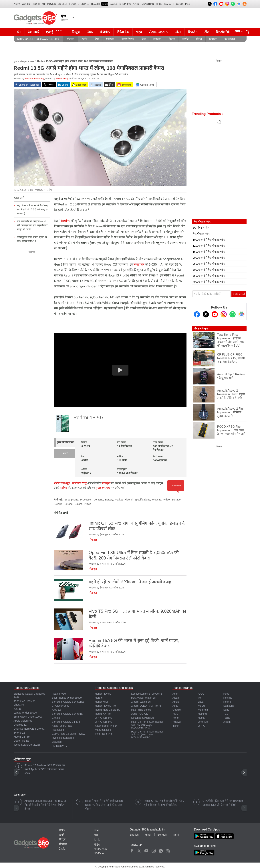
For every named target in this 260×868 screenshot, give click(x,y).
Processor (86, 499)
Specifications (142, 499)
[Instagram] (224, 314)
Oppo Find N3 (21, 740)
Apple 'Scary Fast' (62, 725)
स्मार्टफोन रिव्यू (78, 483)
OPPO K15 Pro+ (104, 721)
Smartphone (71, 499)
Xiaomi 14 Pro (22, 736)
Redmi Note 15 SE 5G (107, 709)
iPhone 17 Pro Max (24, 700)
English (134, 834)
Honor (175, 717)
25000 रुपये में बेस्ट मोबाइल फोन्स (209, 263)
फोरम (178, 32)
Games (113, 4)
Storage (176, 499)
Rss (168, 850)
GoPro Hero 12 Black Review (68, 733)
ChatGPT (19, 704)
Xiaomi (128, 499)
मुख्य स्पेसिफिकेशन (65, 442)
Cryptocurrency (60, 705)
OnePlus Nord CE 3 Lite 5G (29, 728)
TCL (225, 713)
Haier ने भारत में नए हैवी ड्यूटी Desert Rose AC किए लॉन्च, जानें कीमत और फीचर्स (104, 804)
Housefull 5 (58, 729)
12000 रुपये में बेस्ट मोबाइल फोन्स (209, 245)
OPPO (201, 725)
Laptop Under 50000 (25, 712)
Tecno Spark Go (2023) (27, 744)
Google (176, 709)
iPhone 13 (19, 732)
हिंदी (43, 4)
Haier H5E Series (141, 709)
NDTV (17, 4)
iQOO (201, 693)
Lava (200, 701)
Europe (68, 503)
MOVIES (51, 4)
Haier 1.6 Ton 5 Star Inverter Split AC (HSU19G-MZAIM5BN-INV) (147, 734)
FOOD (72, 4)
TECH (105, 4)
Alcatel (176, 697)
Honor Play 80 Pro (105, 705)
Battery (109, 499)
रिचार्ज (191, 32)
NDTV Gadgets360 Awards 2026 (38, 39)
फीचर (90, 32)
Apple (175, 701)
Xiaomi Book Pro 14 (106, 725)
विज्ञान (172, 39)
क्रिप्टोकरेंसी (223, 32)
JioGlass (57, 741)
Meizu (201, 705)
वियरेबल (213, 39)
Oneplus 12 (20, 724)
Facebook (132, 850)
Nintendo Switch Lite (142, 717)
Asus (175, 705)
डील (207, 32)
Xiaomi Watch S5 (141, 701)
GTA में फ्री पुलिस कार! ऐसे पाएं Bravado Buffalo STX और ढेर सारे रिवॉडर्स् (223, 802)
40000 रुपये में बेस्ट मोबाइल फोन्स (209, 281)
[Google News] (241, 314)
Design (59, 503)
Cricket (63, 4)
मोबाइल (70, 39)
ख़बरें (32, 61)
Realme (227, 697)
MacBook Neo (103, 729)
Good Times (183, 4)
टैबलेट (84, 39)
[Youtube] (215, 314)
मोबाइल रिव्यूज (201, 328)
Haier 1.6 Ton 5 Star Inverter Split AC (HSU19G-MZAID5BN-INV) (147, 724)
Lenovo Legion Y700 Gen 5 (146, 693)
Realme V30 (59, 693)
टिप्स (144, 39)
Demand (98, 499)
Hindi (148, 834)
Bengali (161, 834)
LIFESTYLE (83, 4)
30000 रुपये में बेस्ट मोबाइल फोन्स (209, 269)
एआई (54, 31)
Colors (78, 503)
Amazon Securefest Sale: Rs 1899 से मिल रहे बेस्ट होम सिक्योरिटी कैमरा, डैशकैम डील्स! (45, 804)
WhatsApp (161, 850)
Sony (226, 709)
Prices (87, 503)
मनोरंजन (110, 39)
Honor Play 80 (103, 693)
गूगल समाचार (103, 488)
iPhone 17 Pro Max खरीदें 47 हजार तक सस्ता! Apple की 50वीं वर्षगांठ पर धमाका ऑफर (45, 769)
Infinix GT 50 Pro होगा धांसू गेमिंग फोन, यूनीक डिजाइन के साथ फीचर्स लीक (164, 802)
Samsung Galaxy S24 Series (68, 701)
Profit (36, 4)
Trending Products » (208, 114)
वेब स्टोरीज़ (230, 39)
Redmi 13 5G (88, 418)
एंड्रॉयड (63, 488)
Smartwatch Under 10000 (28, 716)
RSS (62, 830)
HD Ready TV (60, 745)
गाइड (139, 32)
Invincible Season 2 (63, 737)
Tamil (176, 834)
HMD (175, 713)
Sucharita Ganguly (34, 78)
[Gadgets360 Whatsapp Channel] (232, 314)
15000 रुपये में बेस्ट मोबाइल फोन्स (209, 251)
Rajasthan (147, 4)
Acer (175, 693)
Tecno (226, 717)
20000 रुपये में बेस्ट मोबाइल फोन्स (209, 257)
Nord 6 (99, 697)
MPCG (159, 4)
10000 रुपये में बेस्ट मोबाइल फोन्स (209, 239)
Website (156, 499)
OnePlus (203, 721)
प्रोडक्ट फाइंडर (157, 32)
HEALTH (95, 4)
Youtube (146, 850)
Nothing (202, 713)
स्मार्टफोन (139, 264)
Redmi (65, 221)
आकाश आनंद (62, 78)
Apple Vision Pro (23, 720)
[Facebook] (197, 314)
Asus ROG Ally (139, 713)
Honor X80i (101, 701)
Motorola (203, 709)
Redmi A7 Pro (103, 713)
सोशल (199, 39)
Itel (199, 697)
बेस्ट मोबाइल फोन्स (201, 233)
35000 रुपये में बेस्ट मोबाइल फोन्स (209, 275)
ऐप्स (97, 39)
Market (119, 499)
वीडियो (104, 32)
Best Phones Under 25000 (67, 697)
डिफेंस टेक (123, 32)
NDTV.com (100, 849)
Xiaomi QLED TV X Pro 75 (146, 705)
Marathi (169, 4)
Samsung (228, 705)
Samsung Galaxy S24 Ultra (67, 713)
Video (166, 499)
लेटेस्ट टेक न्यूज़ (62, 483)
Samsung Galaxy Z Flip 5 (66, 721)
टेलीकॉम (157, 39)
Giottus (56, 717)
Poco (226, 693)
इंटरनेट (185, 39)
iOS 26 (17, 708)
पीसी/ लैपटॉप (128, 39)
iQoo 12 (56, 709)
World (26, 4)
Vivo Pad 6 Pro (103, 733)
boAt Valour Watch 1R (143, 697)
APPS (136, 4)
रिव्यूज (76, 32)
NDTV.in (99, 853)
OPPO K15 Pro (103, 717)
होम (19, 32)
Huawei (176, 721)
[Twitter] (206, 314)
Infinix (175, 725)
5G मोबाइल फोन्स (201, 227)
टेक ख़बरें (33, 32)
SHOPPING (125, 4)
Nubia (201, 717)
